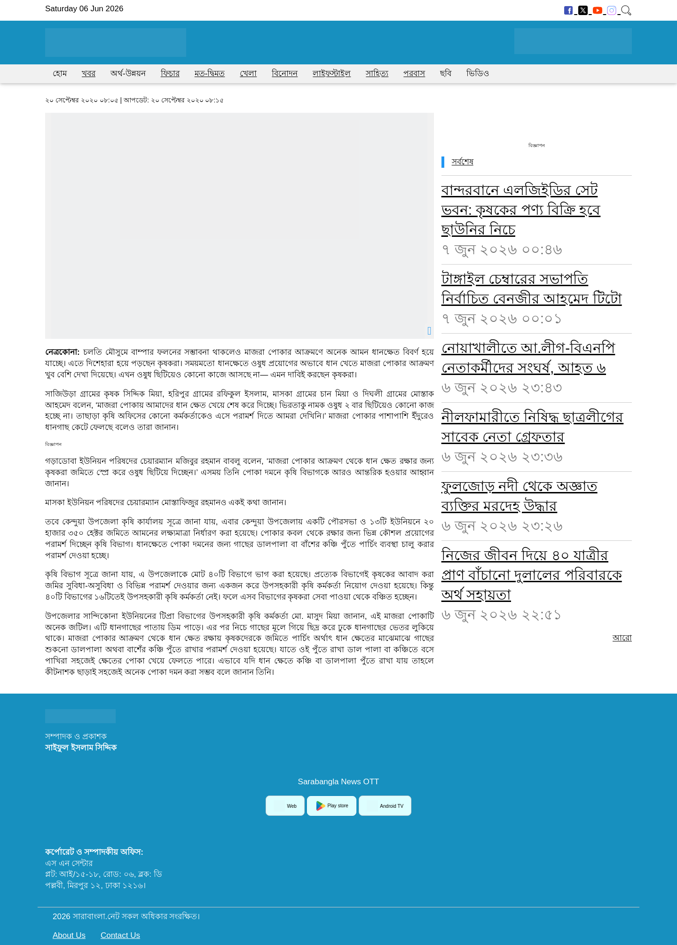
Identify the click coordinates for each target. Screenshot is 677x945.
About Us (69, 935)
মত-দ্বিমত (210, 73)
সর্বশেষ (462, 161)
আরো (622, 637)
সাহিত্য (377, 73)
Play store (331, 806)
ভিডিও (477, 73)
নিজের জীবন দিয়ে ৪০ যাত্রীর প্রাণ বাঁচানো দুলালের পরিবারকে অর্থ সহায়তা (531, 574)
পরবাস (414, 73)
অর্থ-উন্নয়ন (128, 73)
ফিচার (170, 73)
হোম (60, 73)
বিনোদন (285, 73)
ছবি (445, 73)
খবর (88, 73)
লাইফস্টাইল (332, 73)
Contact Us (120, 935)
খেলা (248, 73)
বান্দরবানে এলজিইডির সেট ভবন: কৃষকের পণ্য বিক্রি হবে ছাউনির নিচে (521, 209)
